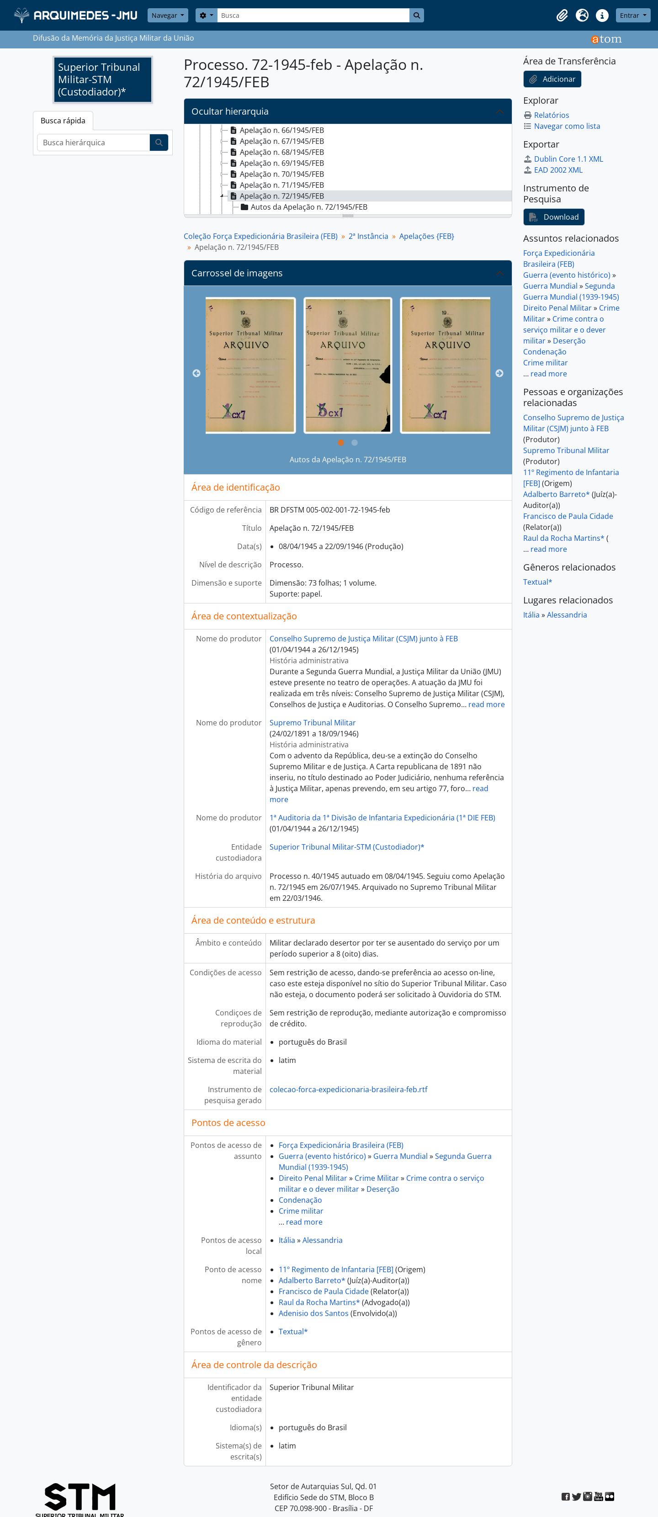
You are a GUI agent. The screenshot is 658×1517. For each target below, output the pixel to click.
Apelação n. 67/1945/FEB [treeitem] (276, 141)
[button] (562, 15)
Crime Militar (377, 1178)
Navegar (165, 15)
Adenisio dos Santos (314, 1313)
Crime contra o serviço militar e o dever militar (564, 330)
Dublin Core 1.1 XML (563, 159)
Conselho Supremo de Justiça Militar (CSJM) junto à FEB (364, 639)
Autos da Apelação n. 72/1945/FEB (348, 460)
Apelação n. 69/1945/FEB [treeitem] (276, 163)
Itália (287, 1240)
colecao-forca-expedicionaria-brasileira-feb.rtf (348, 1089)
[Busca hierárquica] (93, 142)
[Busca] (313, 15)
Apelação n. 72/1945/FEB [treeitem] (276, 195)
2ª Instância (368, 236)
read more (486, 704)
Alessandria (322, 1240)
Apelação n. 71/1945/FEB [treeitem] (276, 185)
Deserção (382, 1189)
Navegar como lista (561, 126)
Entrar (630, 15)
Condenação (300, 1200)
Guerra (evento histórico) (322, 1156)
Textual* (293, 1332)
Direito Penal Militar (313, 1178)
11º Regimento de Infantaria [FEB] (336, 1269)
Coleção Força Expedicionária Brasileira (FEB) (261, 236)
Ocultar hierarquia (230, 111)
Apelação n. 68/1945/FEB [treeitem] (276, 152)
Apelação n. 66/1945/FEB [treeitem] (276, 130)
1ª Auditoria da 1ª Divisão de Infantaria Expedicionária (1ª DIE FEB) (382, 818)
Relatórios (546, 115)
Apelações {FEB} (426, 236)
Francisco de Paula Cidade (324, 1291)
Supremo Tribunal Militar (313, 723)
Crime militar (301, 1211)
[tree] (348, 170)
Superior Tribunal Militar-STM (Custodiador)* (347, 847)
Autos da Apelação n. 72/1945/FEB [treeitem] (303, 206)
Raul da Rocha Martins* (319, 1302)
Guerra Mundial (400, 1156)
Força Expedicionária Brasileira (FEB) (341, 1145)
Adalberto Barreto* (312, 1280)
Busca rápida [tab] (63, 121)
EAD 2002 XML (553, 170)
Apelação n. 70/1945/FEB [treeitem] (276, 174)
